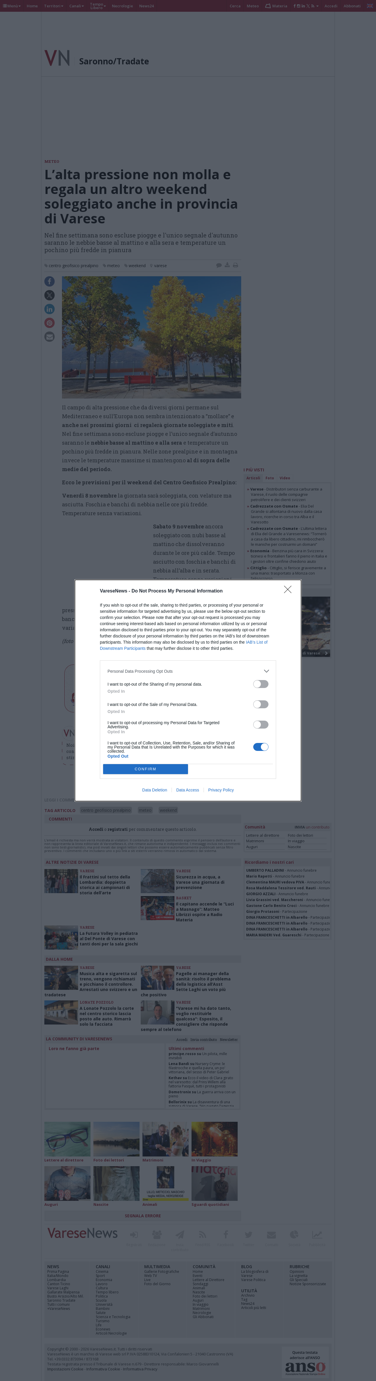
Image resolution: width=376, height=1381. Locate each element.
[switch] (260, 684)
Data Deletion (154, 790)
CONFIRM (146, 769)
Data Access (187, 790)
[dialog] (188, 690)
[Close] (289, 591)
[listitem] (188, 671)
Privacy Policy (221, 790)
